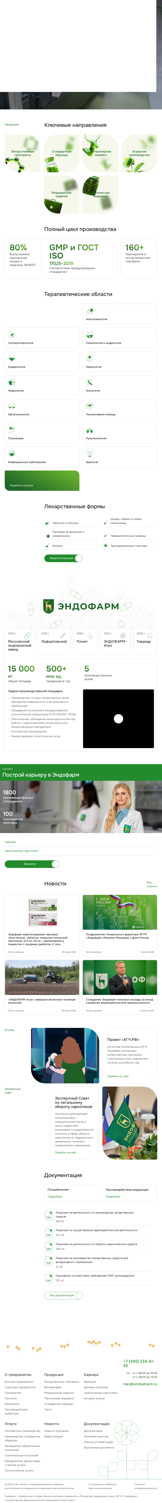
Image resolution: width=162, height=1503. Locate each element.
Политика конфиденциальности (146, 1486)
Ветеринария (52, 1387)
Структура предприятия (20, 1387)
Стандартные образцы (58, 1404)
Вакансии (90, 1381)
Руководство (13, 1393)
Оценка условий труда (98, 1442)
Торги (48, 1409)
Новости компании (56, 1431)
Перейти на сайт (118, 1076)
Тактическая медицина (59, 1398)
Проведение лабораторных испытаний (22, 1448)
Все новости (152, 884)
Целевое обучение (96, 1387)
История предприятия (19, 1381)
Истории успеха (94, 1398)
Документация (93, 1431)
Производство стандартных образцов (22, 1438)
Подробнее (55, 1196)
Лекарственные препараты (61, 1381)
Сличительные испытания (21, 1455)
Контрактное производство (22, 1431)
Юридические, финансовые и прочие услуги (22, 1463)
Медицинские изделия (59, 1393)
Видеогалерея (53, 1436)
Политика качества (96, 1436)
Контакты (11, 1398)
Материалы (12, 1404)
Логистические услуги (19, 1470)
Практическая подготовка (100, 1393)
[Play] (118, 719)
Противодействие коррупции (16, 1411)
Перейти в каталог (21, 485)
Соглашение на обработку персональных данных (103, 1486)
